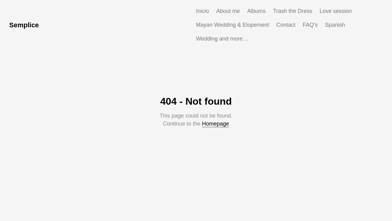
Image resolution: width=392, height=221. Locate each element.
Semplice (24, 25)
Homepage (215, 124)
